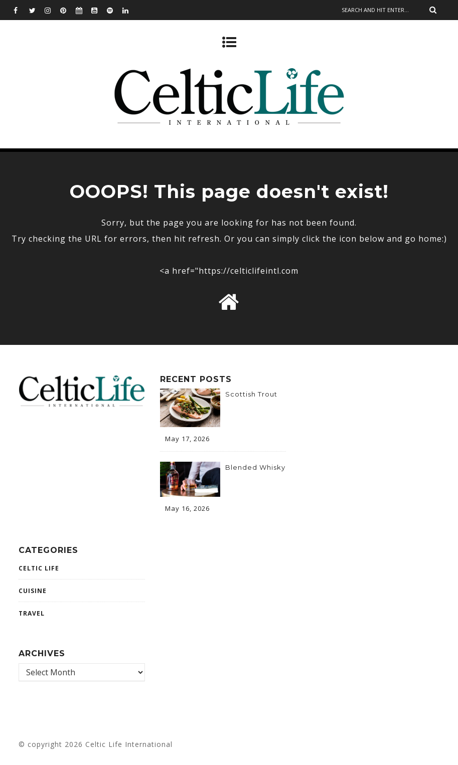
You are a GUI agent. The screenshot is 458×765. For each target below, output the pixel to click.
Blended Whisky (255, 467)
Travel (32, 613)
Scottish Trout (251, 394)
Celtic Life (39, 568)
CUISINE (33, 591)
